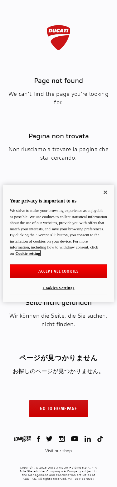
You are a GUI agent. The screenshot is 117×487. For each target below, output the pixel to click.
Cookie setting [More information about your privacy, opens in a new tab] (27, 253)
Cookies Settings (59, 287)
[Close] (105, 192)
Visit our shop (58, 450)
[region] (58, 243)
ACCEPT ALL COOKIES (58, 271)
